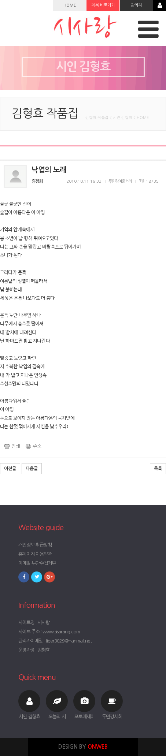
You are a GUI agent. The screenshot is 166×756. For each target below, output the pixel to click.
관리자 (136, 5)
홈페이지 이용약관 (35, 554)
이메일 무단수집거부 (37, 563)
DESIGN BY (83, 746)
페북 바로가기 (103, 5)
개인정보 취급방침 (35, 545)
